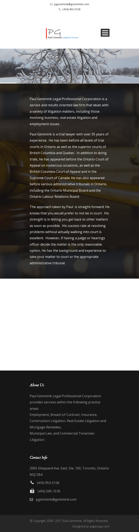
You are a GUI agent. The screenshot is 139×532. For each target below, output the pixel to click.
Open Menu (105, 33)
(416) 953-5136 (71, 9)
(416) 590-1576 (49, 491)
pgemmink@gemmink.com (71, 4)
